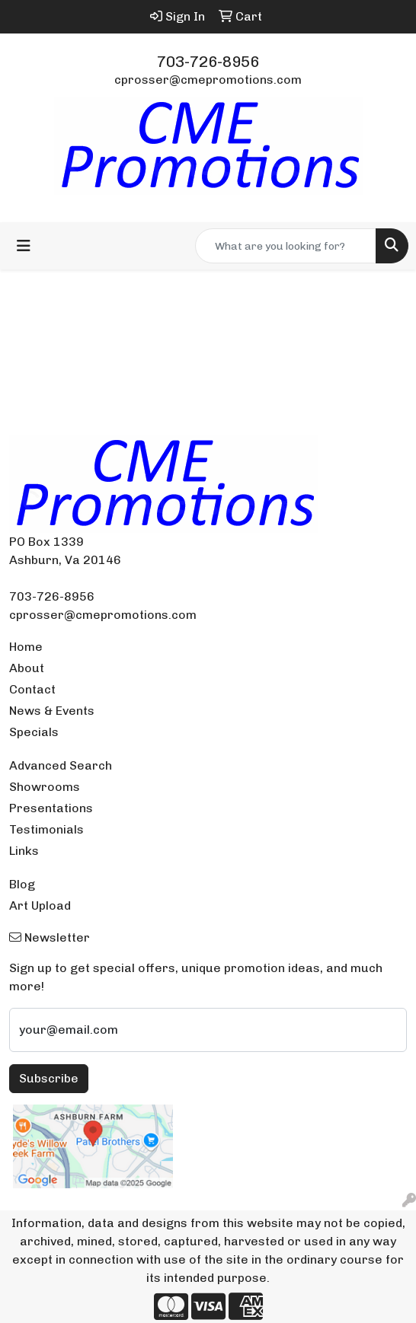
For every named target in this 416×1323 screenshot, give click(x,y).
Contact (32, 689)
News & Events (51, 710)
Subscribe (48, 1078)
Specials (34, 732)
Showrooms (44, 786)
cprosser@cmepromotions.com (208, 79)
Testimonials (46, 829)
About (26, 668)
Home (26, 646)
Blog (22, 884)
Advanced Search (60, 765)
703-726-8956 (208, 62)
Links (24, 850)
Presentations (51, 808)
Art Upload (40, 905)
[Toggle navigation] (24, 246)
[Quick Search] (285, 245)
